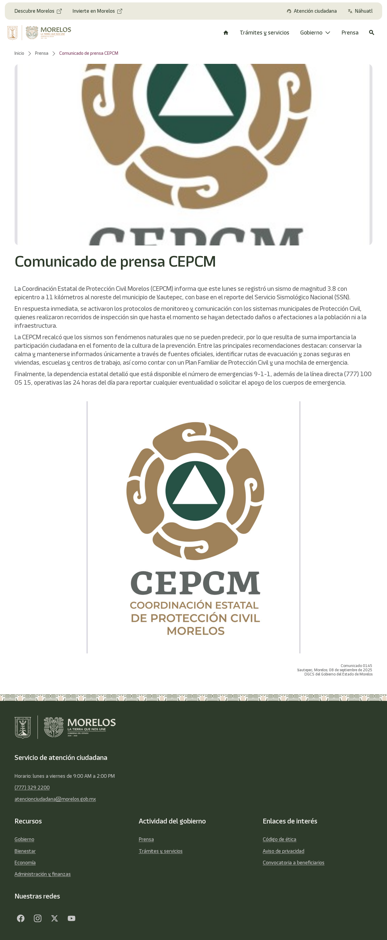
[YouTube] (71, 918)
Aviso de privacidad (283, 851)
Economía (25, 862)
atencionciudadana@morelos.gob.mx (55, 799)
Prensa (146, 839)
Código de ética (279, 839)
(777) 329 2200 (32, 787)
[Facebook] (21, 918)
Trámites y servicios (161, 851)
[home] (42, 32)
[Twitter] (54, 918)
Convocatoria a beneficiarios (293, 862)
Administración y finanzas (43, 874)
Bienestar (25, 851)
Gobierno (24, 839)
